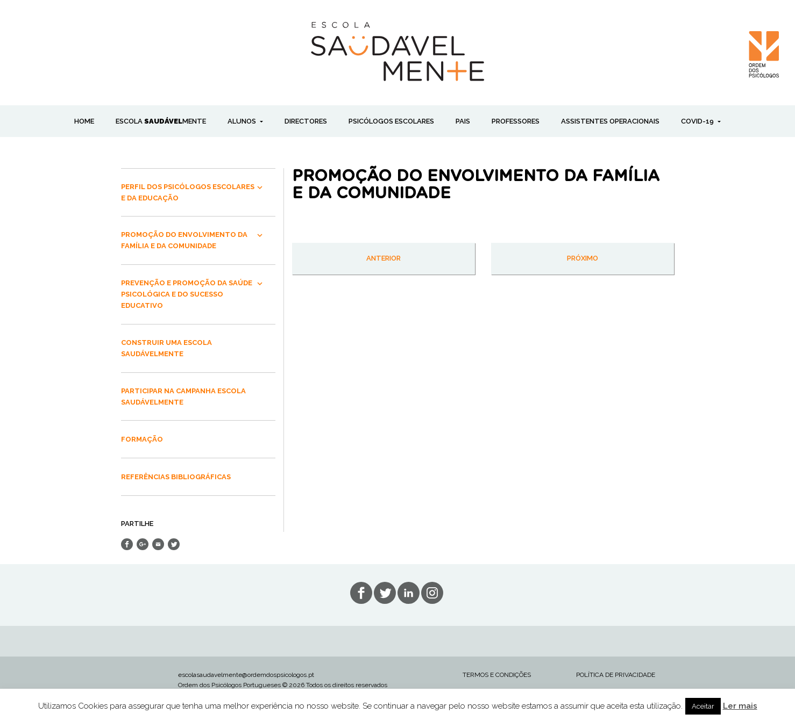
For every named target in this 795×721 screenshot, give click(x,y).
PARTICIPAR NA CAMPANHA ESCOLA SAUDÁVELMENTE (183, 396)
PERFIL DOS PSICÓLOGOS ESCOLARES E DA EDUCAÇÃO (187, 192)
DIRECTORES (306, 121)
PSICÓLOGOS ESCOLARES (391, 121)
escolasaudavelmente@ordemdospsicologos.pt (246, 675)
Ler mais (740, 706)
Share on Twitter (174, 544)
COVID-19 (698, 121)
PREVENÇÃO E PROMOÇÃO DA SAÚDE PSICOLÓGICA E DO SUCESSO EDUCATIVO (186, 294)
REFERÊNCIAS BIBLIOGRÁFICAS (176, 477)
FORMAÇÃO (142, 439)
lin (409, 593)
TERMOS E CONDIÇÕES (497, 675)
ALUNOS (243, 121)
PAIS (463, 121)
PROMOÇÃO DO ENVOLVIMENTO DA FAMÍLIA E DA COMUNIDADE (184, 240)
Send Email (158, 544)
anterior (383, 258)
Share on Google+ (142, 544)
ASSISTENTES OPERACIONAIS (610, 121)
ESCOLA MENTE (161, 121)
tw (385, 593)
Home (84, 121)
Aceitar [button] (703, 706)
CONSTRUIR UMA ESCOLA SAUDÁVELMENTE (166, 348)
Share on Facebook (127, 544)
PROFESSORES (516, 121)
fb (361, 593)
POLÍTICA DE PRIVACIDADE (615, 675)
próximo (582, 258)
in (432, 593)
